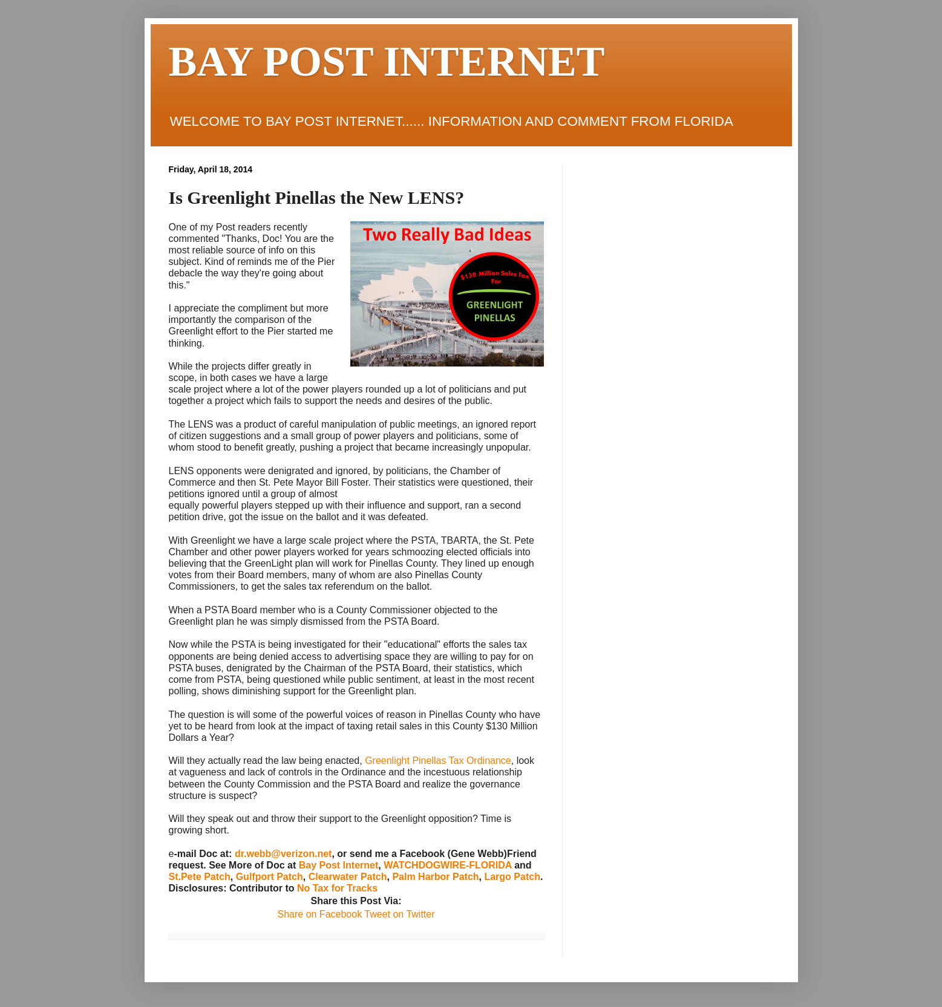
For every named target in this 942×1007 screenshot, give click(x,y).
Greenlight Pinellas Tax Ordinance (438, 760)
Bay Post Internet (339, 865)
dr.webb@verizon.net (283, 854)
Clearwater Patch (348, 877)
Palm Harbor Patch (435, 877)
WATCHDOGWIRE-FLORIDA (448, 865)
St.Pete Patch (200, 877)
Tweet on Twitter (398, 914)
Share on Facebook (319, 914)
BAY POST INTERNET (387, 61)
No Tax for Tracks (337, 888)
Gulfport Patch (269, 877)
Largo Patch (512, 877)
